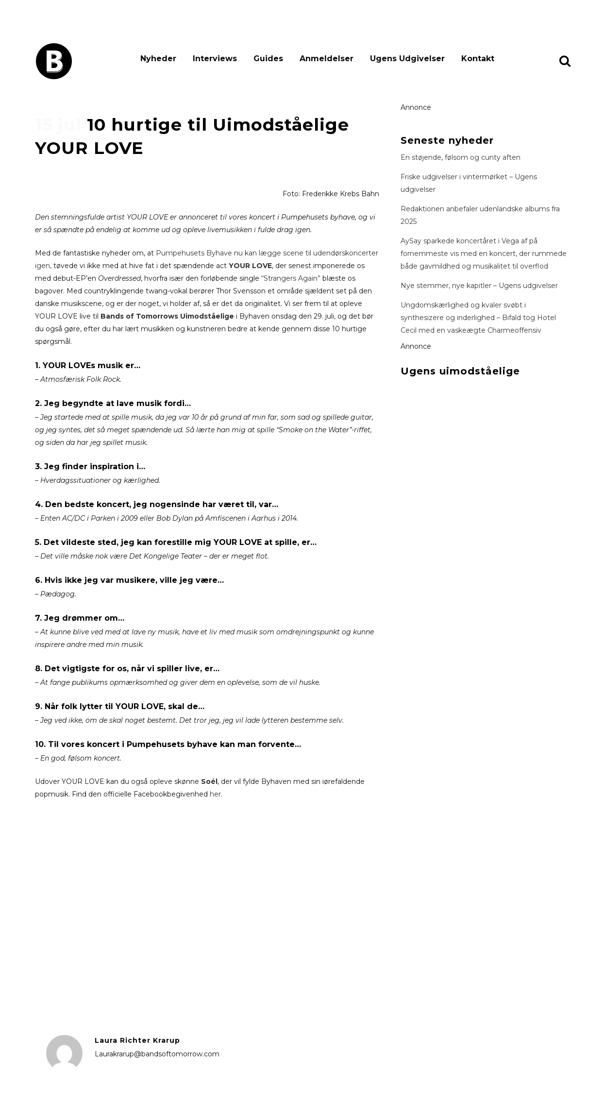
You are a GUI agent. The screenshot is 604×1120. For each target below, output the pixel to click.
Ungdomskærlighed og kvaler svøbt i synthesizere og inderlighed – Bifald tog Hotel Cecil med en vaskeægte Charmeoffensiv (478, 318)
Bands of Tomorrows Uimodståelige (167, 316)
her (215, 794)
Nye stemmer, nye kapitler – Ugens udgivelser (479, 285)
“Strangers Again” (290, 278)
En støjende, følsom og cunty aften (460, 157)
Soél (209, 781)
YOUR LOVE (250, 265)
